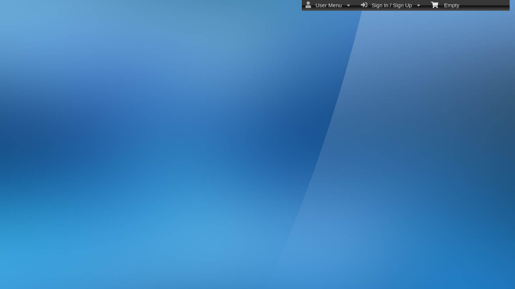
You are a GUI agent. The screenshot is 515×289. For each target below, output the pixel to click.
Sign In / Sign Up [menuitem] (390, 5)
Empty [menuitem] (445, 4)
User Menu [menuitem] (327, 5)
